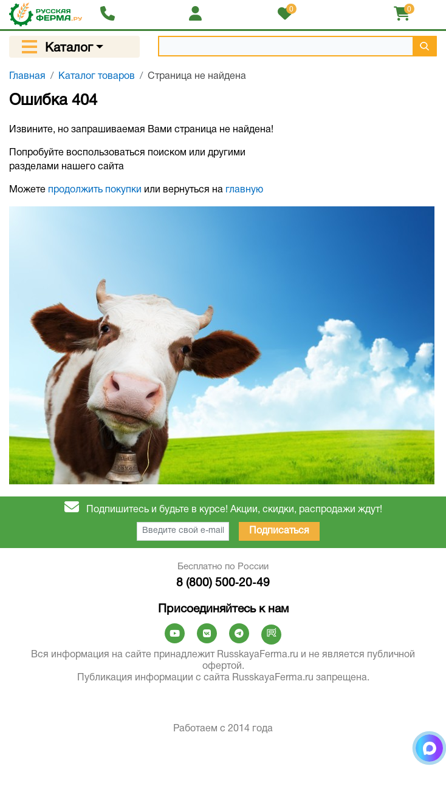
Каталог (69, 48)
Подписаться (279, 531)
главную (244, 190)
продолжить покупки (95, 190)
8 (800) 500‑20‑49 (223, 583)
